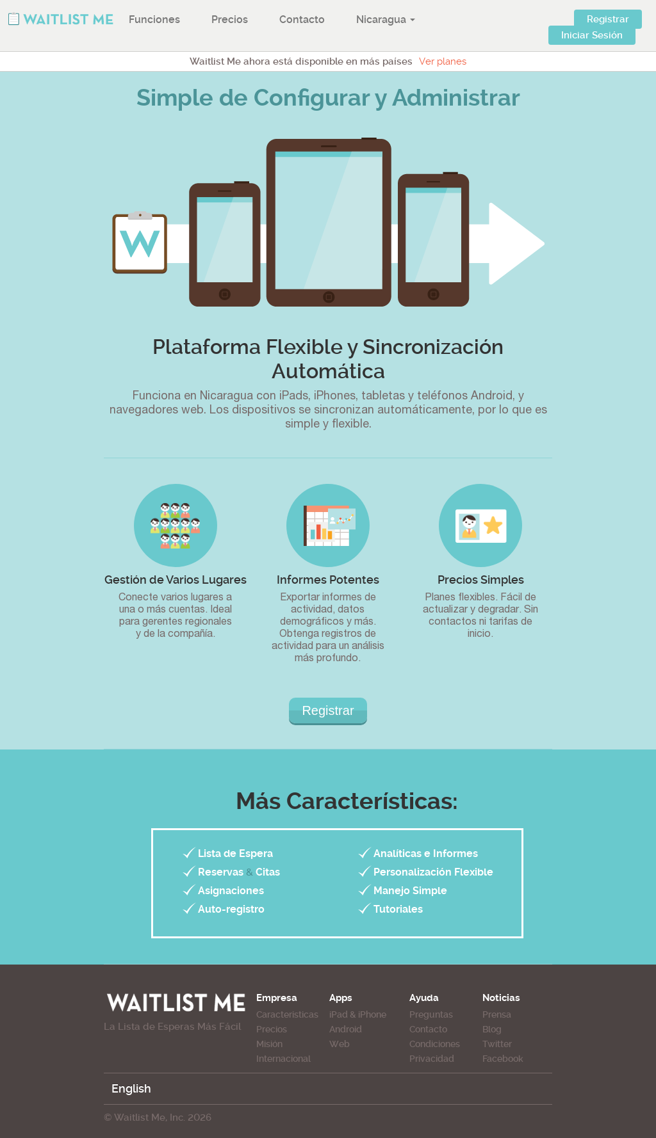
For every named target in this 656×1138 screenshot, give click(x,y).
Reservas (220, 872)
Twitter (497, 1044)
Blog (492, 1029)
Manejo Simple (410, 891)
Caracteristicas (287, 1014)
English (131, 1088)
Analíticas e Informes (425, 853)
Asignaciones (231, 891)
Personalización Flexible (433, 872)
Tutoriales (398, 909)
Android (345, 1029)
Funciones (154, 19)
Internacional (283, 1059)
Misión (269, 1044)
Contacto (302, 19)
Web (339, 1044)
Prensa (496, 1014)
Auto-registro (231, 909)
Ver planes (442, 61)
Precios (229, 19)
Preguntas (431, 1014)
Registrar (608, 19)
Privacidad (431, 1059)
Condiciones (434, 1044)
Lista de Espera (235, 853)
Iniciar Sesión (592, 35)
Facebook (502, 1059)
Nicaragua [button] (385, 19)
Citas (268, 872)
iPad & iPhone (357, 1014)
